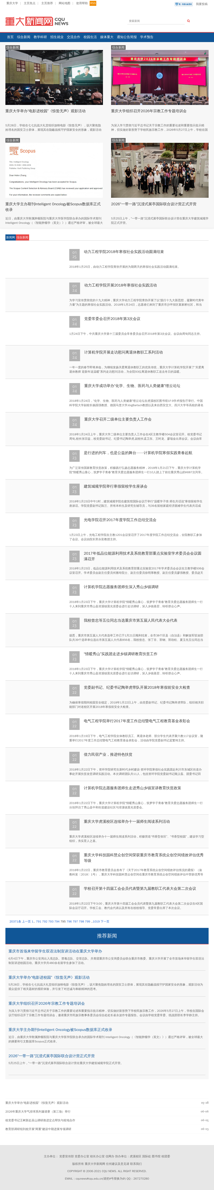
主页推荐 (47, 3)
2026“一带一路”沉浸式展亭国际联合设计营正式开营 (154, 204)
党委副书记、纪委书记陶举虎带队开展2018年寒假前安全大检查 (137, 687)
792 (44, 921)
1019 (96, 921)
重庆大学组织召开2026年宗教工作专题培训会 (149, 111)
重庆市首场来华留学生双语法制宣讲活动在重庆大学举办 (55, 951)
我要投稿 (191, 4)
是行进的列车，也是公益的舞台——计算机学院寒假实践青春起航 (138, 453)
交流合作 (73, 37)
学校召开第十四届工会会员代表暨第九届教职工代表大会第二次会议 (140, 888)
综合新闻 (23, 37)
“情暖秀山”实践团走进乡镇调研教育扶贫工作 (120, 654)
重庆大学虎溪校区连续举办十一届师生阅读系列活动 (127, 821)
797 (75, 921)
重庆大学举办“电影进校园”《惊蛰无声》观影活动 (46, 111)
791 (38, 921)
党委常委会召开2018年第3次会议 (112, 318)
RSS (93, 3)
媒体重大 (107, 37)
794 (56, 921)
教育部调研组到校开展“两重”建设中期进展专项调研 (38, 1129)
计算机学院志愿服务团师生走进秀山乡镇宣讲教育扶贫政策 (132, 788)
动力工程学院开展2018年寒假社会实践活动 (120, 285)
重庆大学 (12, 3)
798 (81, 921)
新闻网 (10, 237)
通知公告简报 (127, 37)
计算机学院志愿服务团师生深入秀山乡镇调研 (121, 587)
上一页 (26, 921)
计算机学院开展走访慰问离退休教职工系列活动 (123, 352)
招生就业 (57, 37)
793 (50, 921)
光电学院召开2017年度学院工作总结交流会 (120, 520)
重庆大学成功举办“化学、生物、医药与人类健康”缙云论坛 (132, 385)
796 (69, 921)
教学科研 (40, 37)
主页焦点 (30, 3)
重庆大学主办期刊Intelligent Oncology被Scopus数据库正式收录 (60, 1029)
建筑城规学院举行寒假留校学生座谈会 (115, 486)
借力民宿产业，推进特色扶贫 (108, 754)
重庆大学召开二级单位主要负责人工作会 (118, 419)
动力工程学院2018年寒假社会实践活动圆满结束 (124, 251)
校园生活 (90, 37)
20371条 (15, 921)
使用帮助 (82, 3)
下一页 (105, 921)
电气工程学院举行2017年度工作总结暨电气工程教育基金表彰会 (137, 721)
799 (87, 921)
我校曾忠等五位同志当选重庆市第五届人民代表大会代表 (130, 620)
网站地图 (64, 3)
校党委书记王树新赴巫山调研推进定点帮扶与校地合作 (40, 1120)
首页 (10, 37)
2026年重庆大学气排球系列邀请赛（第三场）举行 (38, 1111)
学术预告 (146, 37)
